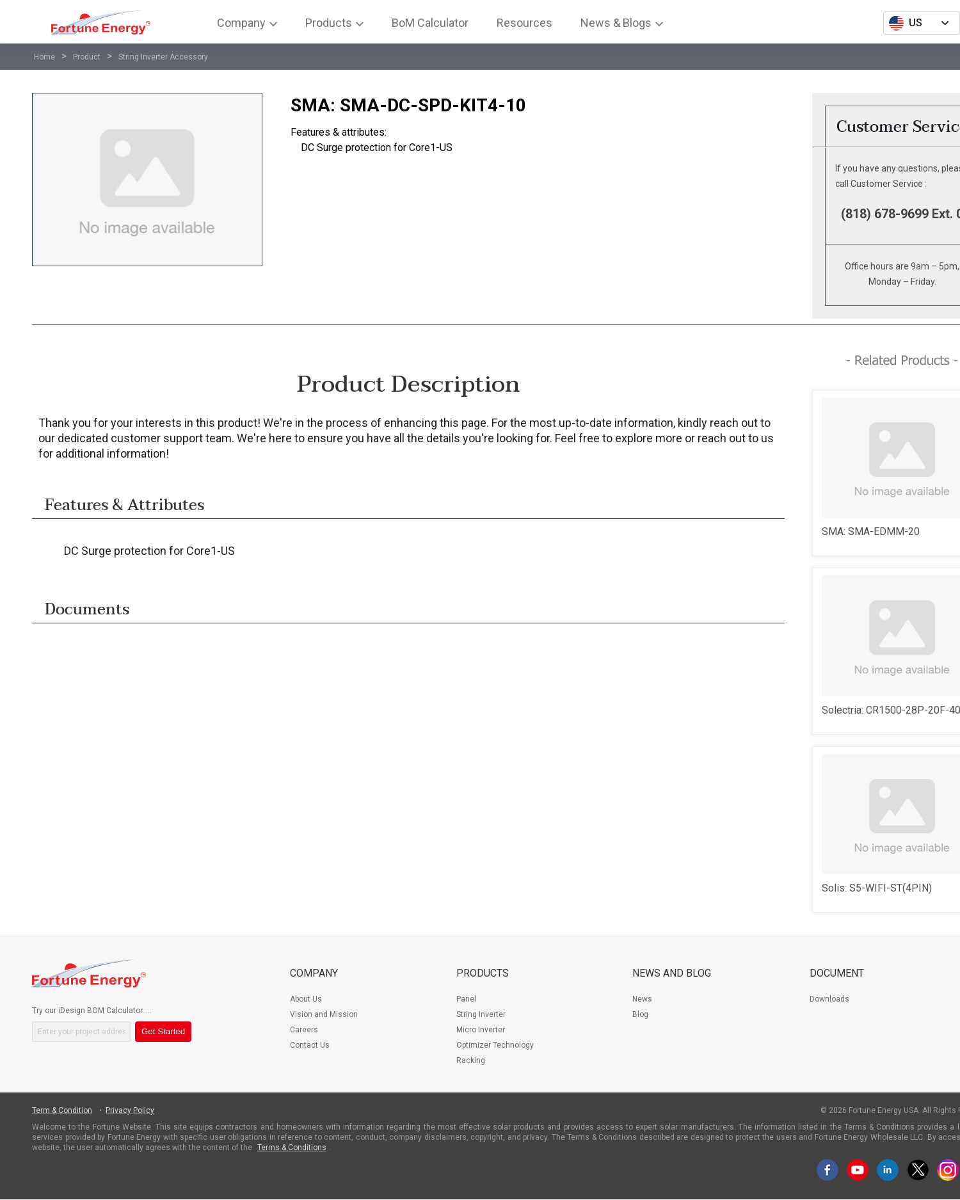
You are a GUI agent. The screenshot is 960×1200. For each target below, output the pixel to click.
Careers (304, 1029)
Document (837, 973)
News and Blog (671, 973)
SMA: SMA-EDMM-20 (871, 531)
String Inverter (481, 1014)
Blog (640, 1014)
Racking (470, 1060)
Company (241, 22)
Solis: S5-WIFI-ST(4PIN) (877, 888)
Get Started (163, 1031)
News (642, 999)
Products (328, 22)
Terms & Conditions (291, 1147)
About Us (306, 999)
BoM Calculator (430, 22)
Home (44, 56)
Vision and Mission (324, 1014)
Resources (524, 22)
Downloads (829, 999)
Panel (466, 999)
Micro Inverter (480, 1029)
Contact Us (310, 1045)
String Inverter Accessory (163, 56)
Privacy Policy (130, 1110)
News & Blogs (616, 22)
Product (86, 56)
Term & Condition (62, 1110)
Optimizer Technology (495, 1045)
